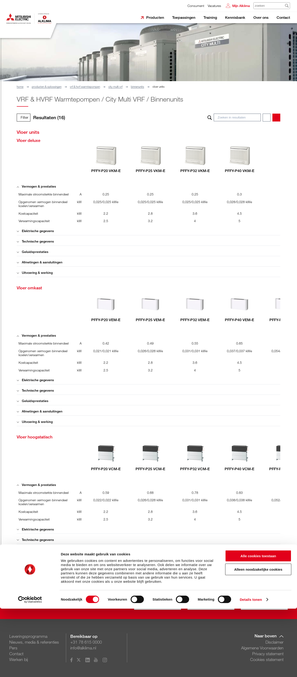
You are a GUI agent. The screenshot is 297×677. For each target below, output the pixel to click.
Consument (195, 6)
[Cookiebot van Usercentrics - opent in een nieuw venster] (30, 667)
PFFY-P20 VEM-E (105, 320)
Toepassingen (183, 17)
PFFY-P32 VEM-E (195, 320)
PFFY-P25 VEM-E (150, 320)
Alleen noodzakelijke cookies (258, 638)
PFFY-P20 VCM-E (106, 469)
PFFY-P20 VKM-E (106, 171)
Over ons (260, 17)
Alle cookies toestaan (258, 624)
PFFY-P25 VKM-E (150, 171)
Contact (283, 17)
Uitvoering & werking (35, 273)
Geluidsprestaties (32, 252)
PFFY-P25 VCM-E (150, 469)
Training (210, 17)
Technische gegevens (35, 241)
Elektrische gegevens (35, 231)
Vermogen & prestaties (36, 186)
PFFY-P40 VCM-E (239, 469)
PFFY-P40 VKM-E (239, 171)
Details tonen (251, 668)
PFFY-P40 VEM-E (239, 320)
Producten (155, 17)
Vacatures (214, 6)
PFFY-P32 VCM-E (195, 469)
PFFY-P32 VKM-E (195, 171)
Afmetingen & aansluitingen (39, 262)
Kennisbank (235, 17)
